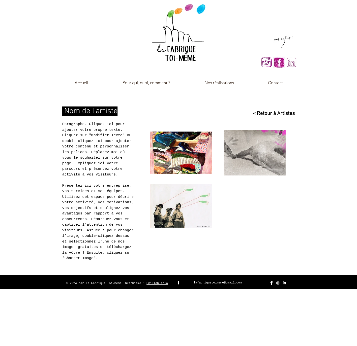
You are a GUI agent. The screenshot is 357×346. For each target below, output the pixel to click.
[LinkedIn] (284, 283)
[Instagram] (278, 283)
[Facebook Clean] (271, 283)
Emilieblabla (157, 283)
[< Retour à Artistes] (271, 113)
